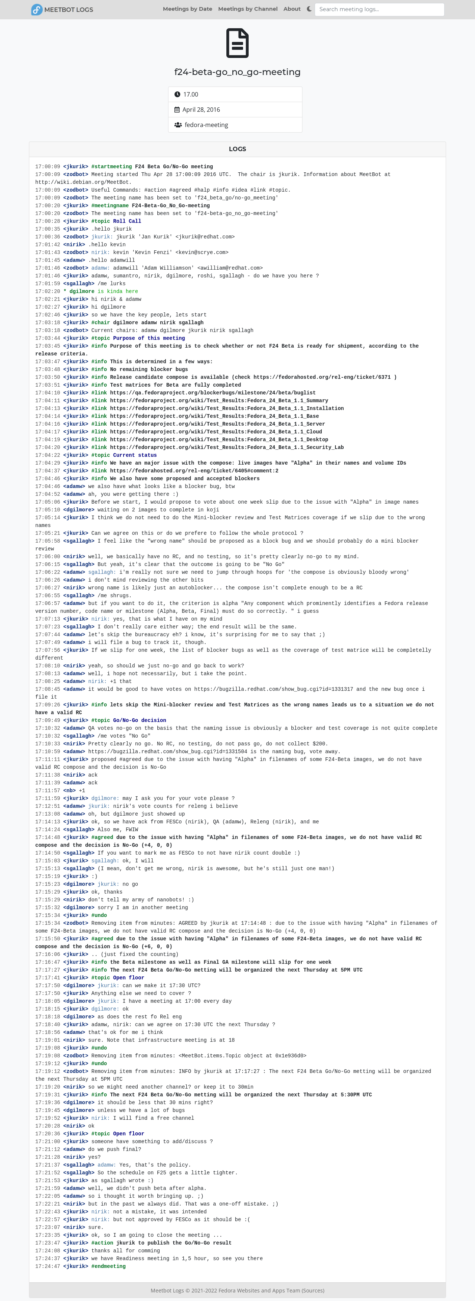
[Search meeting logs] (380, 9)
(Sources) (313, 1290)
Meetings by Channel (248, 9)
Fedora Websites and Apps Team (260, 1290)
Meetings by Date (187, 9)
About (292, 9)
